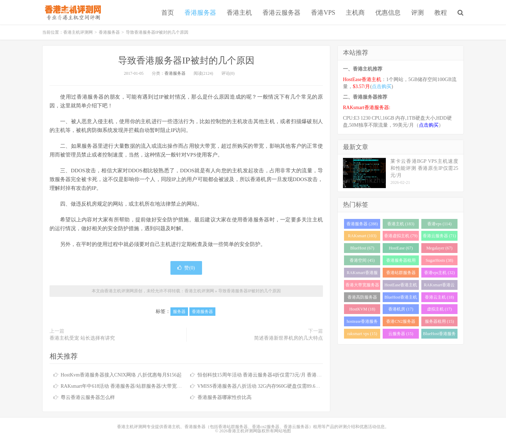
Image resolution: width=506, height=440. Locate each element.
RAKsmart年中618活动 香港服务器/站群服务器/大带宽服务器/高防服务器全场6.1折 (150, 386)
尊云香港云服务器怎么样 (88, 397)
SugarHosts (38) (439, 260)
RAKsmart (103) (362, 235)
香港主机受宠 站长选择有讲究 (82, 338)
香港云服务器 (281, 12)
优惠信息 (388, 12)
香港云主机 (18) (439, 297)
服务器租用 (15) (439, 321)
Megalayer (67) (439, 248)
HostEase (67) (401, 248)
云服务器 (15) (400, 333)
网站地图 (282, 430)
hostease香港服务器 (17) (362, 322)
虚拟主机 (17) (439, 309)
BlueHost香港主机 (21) (400, 298)
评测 (417, 12)
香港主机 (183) (400, 223)
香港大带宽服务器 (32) (362, 286)
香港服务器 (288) (362, 223)
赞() (186, 268)
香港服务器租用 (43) (401, 261)
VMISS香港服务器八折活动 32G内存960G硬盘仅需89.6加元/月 (264, 386)
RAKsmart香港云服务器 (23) (439, 286)
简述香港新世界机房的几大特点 (288, 338)
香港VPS (323, 12)
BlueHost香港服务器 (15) (439, 335)
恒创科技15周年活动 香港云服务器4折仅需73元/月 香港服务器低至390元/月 (278, 375)
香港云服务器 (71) (439, 235)
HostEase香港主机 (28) (400, 286)
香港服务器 (200, 12)
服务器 (179, 311)
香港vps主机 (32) (439, 272)
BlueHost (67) (362, 248)
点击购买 (381, 86)
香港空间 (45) (362, 260)
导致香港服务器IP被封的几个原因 (186, 60)
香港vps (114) (439, 223)
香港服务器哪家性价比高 (224, 397)
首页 (167, 12)
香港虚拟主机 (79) (400, 235)
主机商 (355, 12)
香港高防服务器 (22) (362, 298)
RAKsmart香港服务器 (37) (362, 274)
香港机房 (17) (400, 309)
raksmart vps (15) (362, 333)
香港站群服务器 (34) (401, 274)
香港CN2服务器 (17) (400, 322)
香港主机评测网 (71, 12)
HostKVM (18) (362, 309)
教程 (440, 12)
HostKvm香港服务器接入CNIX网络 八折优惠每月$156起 (121, 375)
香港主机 (239, 12)
